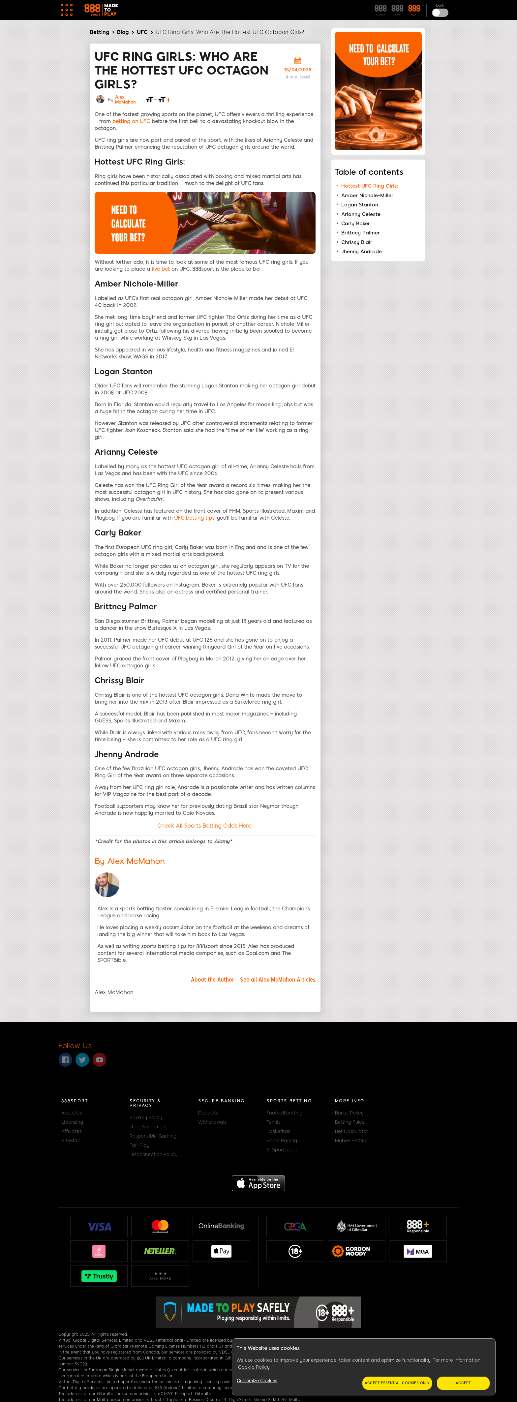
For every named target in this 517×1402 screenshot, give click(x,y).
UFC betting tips (194, 518)
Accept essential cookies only (397, 1383)
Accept (463, 1383)
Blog (123, 32)
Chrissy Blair (356, 242)
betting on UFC (131, 121)
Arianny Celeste (360, 214)
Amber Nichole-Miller (367, 195)
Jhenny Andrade (361, 252)
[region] (364, 1367)
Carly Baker (355, 224)
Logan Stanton (359, 205)
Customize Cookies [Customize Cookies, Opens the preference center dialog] (257, 1380)
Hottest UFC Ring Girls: (369, 186)
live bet (161, 269)
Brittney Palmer (360, 233)
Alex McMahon (125, 100)
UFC (142, 32)
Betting (99, 32)
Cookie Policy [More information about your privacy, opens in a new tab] (254, 1367)
